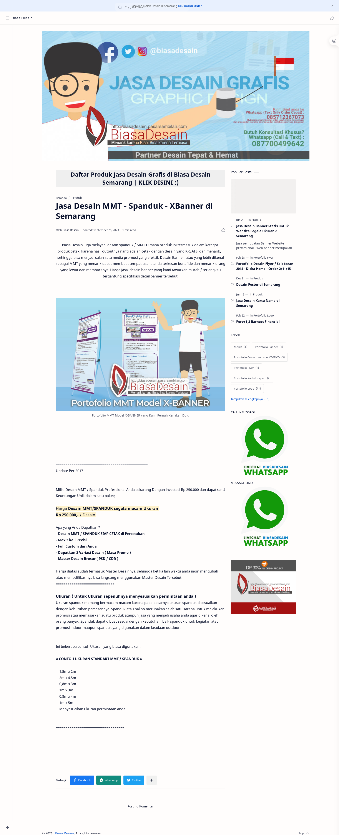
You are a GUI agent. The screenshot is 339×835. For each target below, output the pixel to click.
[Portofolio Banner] (271, 347)
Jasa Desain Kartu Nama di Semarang (259, 303)
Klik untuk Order (190, 6)
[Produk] (258, 220)
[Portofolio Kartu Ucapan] (254, 378)
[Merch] (242, 347)
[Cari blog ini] (90, 18)
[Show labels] (253, 399)
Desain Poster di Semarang (260, 285)
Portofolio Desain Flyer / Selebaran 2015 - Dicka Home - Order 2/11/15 (266, 266)
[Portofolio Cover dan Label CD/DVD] (261, 357)
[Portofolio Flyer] (265, 258)
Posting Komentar (142, 807)
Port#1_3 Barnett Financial (259, 322)
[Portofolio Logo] (265, 316)
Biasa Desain (22, 18)
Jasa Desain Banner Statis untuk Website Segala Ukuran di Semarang (264, 231)
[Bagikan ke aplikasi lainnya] (153, 780)
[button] (331, 18)
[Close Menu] (332, 6)
